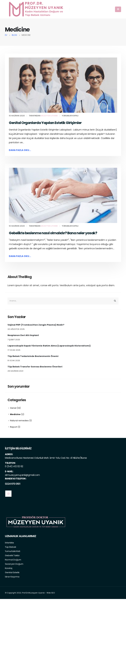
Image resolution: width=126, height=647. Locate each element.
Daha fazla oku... (20, 150)
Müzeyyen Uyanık (49, 115)
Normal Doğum (13, 559)
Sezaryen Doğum (14, 564)
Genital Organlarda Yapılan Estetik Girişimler (45, 122)
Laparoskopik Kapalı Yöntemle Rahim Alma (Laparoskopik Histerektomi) (49, 345)
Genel (13, 408)
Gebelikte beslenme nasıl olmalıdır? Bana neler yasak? (53, 233)
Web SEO (51, 592)
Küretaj (8, 568)
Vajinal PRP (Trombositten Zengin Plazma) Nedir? (36, 324)
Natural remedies (19, 420)
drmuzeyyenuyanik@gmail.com (22, 475)
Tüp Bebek (10, 547)
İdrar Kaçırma (12, 576)
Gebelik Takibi (12, 555)
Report (13, 427)
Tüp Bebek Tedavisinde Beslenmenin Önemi (33, 356)
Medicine (15, 414)
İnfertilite (9, 542)
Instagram (8, 494)
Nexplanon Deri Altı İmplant (23, 335)
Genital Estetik (12, 572)
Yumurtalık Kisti (12, 551)
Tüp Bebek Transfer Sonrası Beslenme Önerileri (35, 366)
